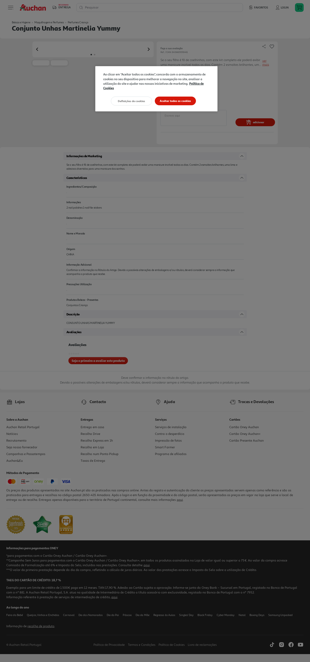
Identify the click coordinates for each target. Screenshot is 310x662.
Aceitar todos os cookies (175, 100)
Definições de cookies (131, 100)
